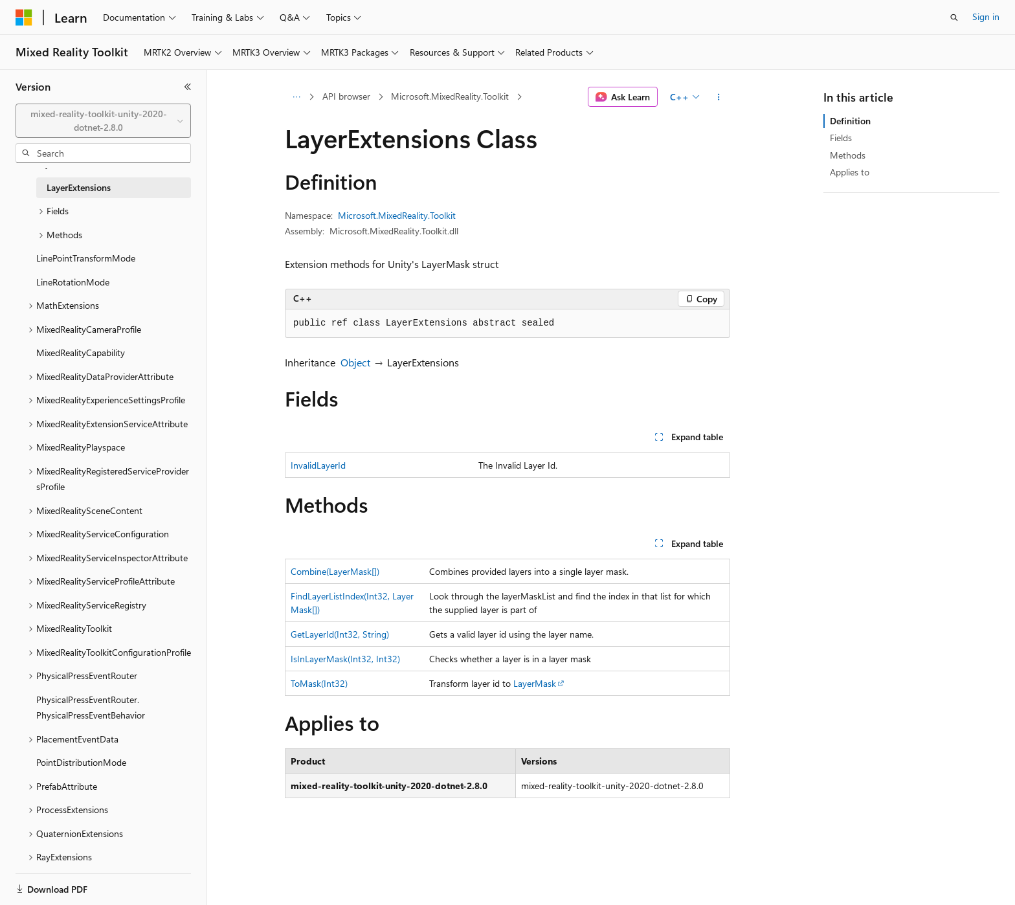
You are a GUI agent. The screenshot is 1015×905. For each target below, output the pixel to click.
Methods (847, 155)
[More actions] (719, 97)
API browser (346, 96)
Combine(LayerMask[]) (335, 571)
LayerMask (534, 683)
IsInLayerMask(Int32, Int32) (345, 659)
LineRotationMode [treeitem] (72, 282)
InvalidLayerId (318, 465)
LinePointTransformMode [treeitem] (85, 258)
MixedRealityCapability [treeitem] (80, 352)
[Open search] (954, 17)
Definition (850, 121)
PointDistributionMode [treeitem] (81, 762)
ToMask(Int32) (319, 683)
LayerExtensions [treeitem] (79, 187)
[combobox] (103, 121)
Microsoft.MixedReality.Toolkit (450, 96)
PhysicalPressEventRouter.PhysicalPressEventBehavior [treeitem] (90, 707)
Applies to (849, 172)
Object (355, 362)
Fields (841, 137)
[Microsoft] (24, 17)
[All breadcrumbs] (296, 97)
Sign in (985, 16)
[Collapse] (187, 86)
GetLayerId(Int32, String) (340, 634)
